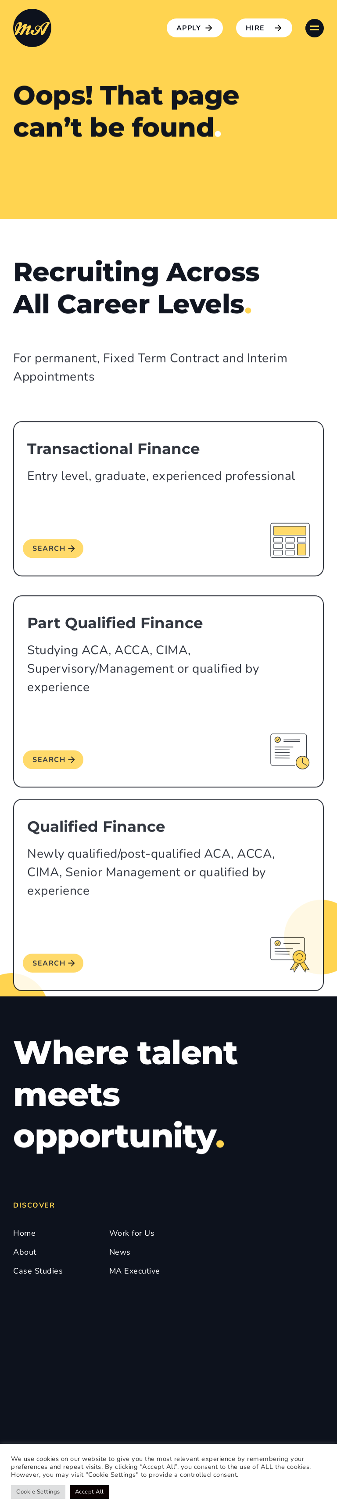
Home (24, 1233)
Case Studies (38, 1271)
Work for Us (132, 1233)
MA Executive (134, 1271)
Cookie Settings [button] (38, 1492)
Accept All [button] (89, 1492)
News (120, 1252)
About (24, 1252)
